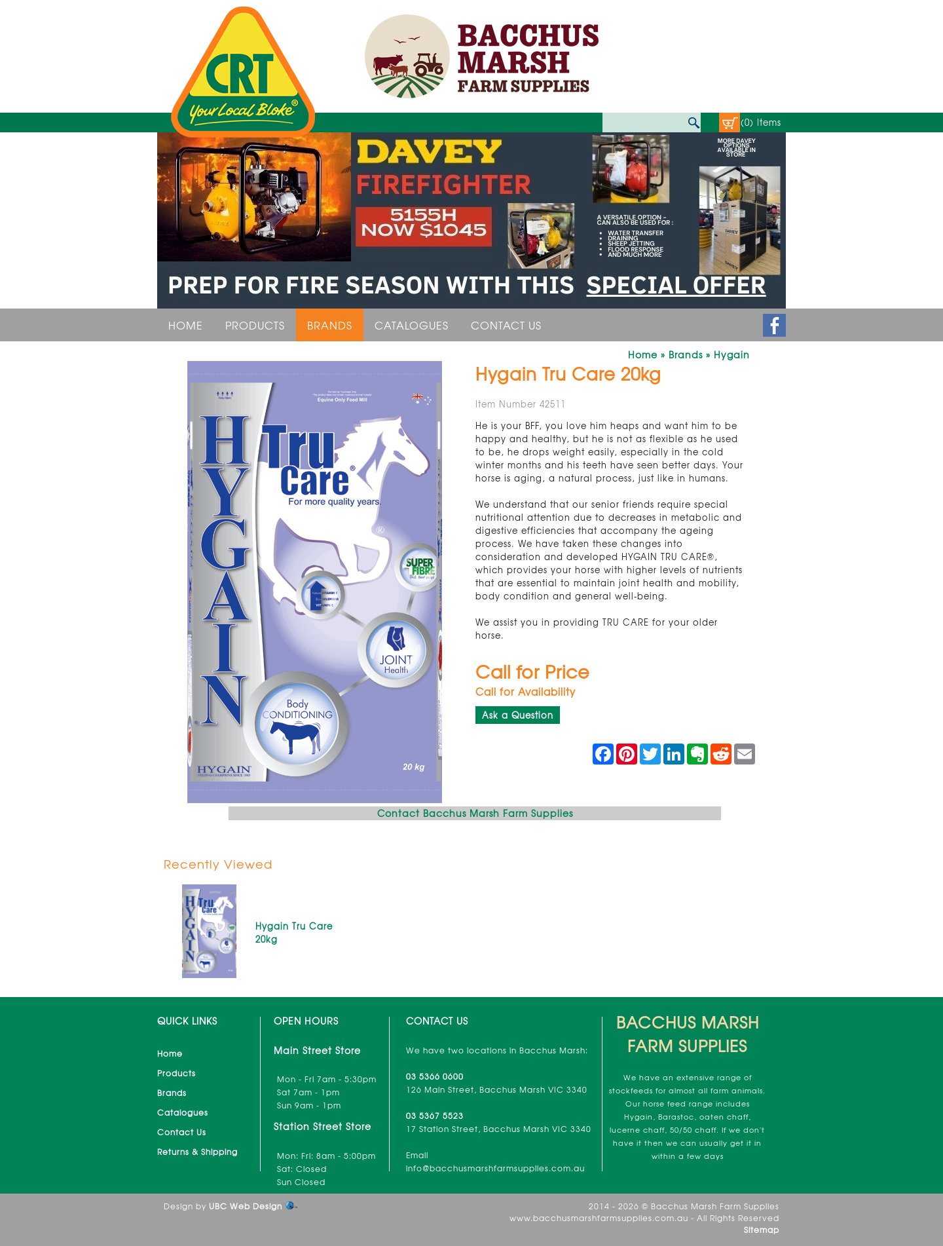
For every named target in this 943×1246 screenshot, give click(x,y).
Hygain (732, 354)
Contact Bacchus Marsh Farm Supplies (475, 813)
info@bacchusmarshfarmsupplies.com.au (495, 1168)
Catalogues (412, 325)
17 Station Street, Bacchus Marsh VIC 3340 (498, 1129)
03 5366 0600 (435, 1076)
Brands (329, 325)
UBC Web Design (245, 1206)
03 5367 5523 (435, 1116)
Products (255, 325)
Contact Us (506, 325)
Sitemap (761, 1230)
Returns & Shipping (197, 1152)
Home (185, 325)
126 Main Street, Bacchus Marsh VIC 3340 (496, 1089)
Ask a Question (517, 715)
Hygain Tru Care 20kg (294, 932)
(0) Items (761, 122)
